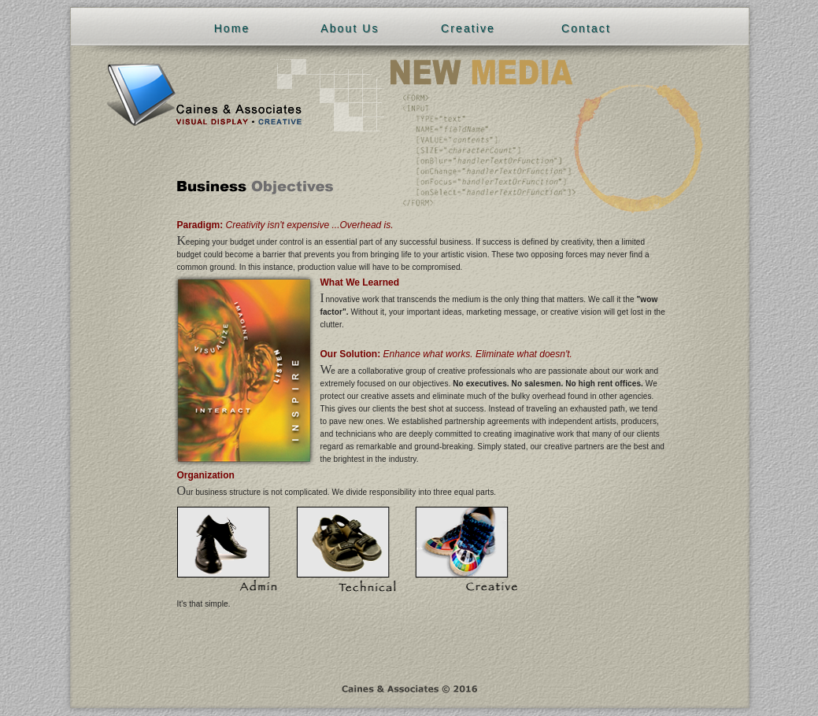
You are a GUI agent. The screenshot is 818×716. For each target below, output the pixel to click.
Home (232, 28)
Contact (586, 28)
